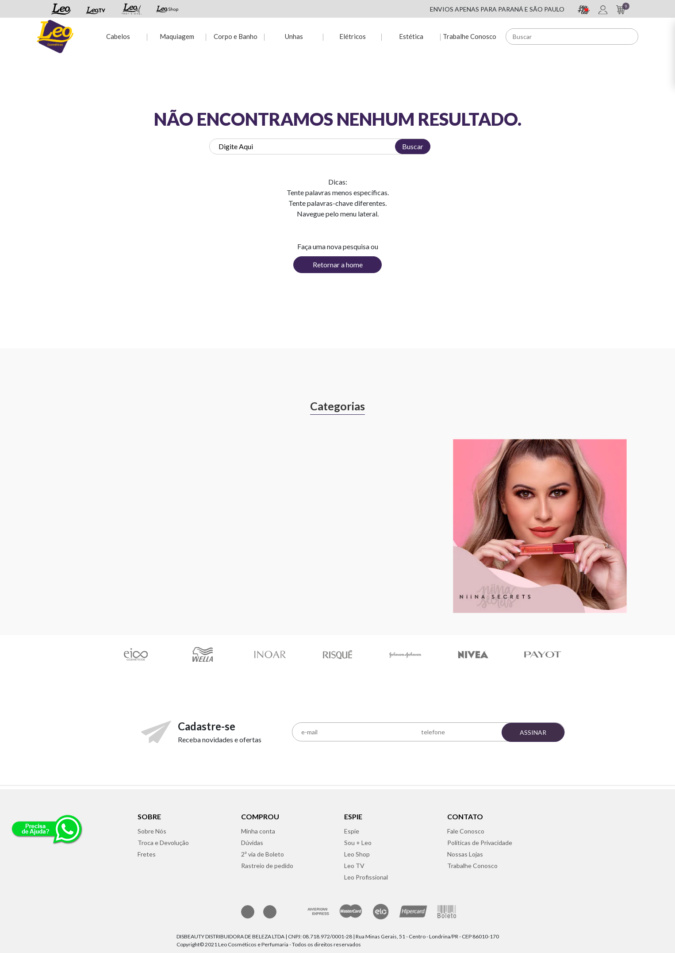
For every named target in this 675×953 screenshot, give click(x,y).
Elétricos (352, 36)
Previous (27, 516)
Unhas (294, 36)
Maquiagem (177, 36)
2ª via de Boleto (262, 854)
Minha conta (258, 831)
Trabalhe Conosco (469, 36)
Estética (411, 36)
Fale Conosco (465, 831)
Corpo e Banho (235, 36)
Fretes (147, 854)
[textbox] (319, 146)
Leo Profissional (366, 877)
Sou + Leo (358, 842)
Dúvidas (252, 842)
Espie (351, 831)
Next (647, 516)
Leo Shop (357, 854)
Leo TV (354, 865)
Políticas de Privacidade (479, 842)
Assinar (533, 732)
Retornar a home (338, 264)
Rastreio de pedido (267, 865)
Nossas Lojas (465, 854)
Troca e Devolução (163, 842)
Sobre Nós (152, 831)
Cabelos (118, 36)
